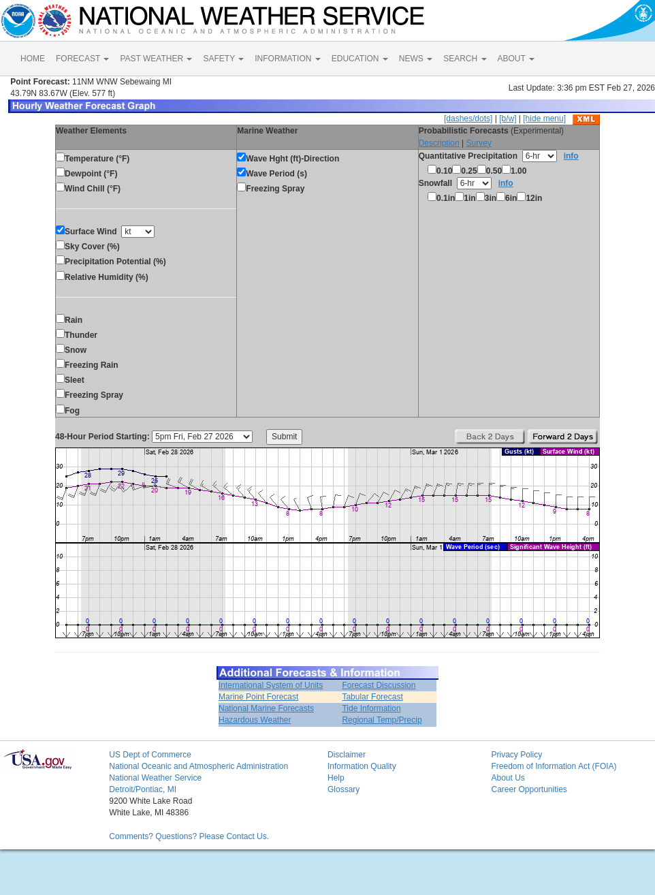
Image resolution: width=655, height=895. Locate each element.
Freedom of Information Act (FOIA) (553, 766)
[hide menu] (544, 118)
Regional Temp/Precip (381, 720)
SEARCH (464, 58)
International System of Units (271, 685)
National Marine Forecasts (266, 708)
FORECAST (82, 58)
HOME (32, 58)
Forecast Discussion (378, 685)
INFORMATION (287, 58)
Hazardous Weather (255, 720)
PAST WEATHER (156, 58)
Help (336, 778)
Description (439, 143)
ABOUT (516, 58)
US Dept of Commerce (150, 754)
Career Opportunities (528, 789)
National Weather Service (155, 778)
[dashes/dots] (468, 118)
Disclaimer (347, 754)
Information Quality (362, 766)
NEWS (415, 58)
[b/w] (507, 118)
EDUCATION (360, 58)
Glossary (344, 789)
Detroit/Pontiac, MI (142, 789)
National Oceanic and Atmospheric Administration (198, 766)
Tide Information (371, 708)
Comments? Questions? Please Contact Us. (189, 836)
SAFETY (223, 58)
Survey (478, 143)
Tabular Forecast (372, 697)
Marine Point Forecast (258, 697)
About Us (507, 778)
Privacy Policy (516, 754)
